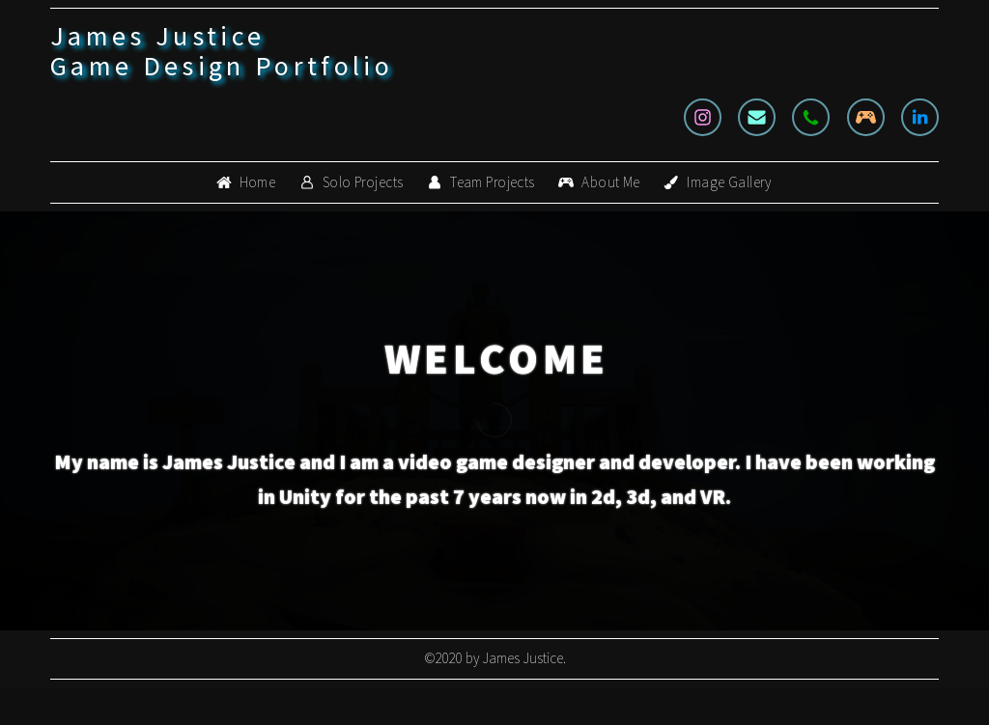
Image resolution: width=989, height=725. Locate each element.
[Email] (757, 117)
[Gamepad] (866, 117)
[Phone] (811, 117)
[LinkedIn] (920, 117)
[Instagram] (702, 117)
